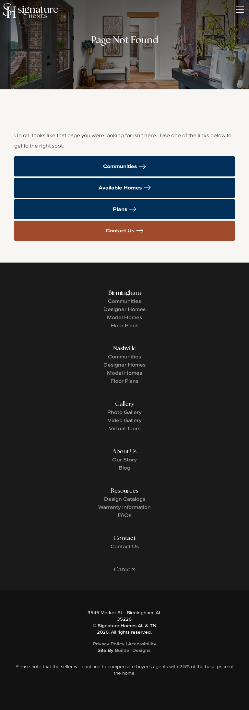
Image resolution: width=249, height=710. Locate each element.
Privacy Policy (108, 643)
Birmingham (124, 292)
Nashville (124, 348)
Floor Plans (124, 325)
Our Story (124, 459)
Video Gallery (125, 420)
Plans (120, 209)
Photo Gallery (124, 412)
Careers (124, 569)
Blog (124, 467)
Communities (120, 166)
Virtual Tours (124, 428)
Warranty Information (124, 506)
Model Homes (124, 317)
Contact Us (120, 230)
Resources (124, 490)
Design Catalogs (124, 498)
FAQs (124, 515)
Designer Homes (124, 309)
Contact (124, 538)
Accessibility (142, 643)
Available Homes (120, 187)
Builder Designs (132, 650)
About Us (124, 451)
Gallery (124, 403)
